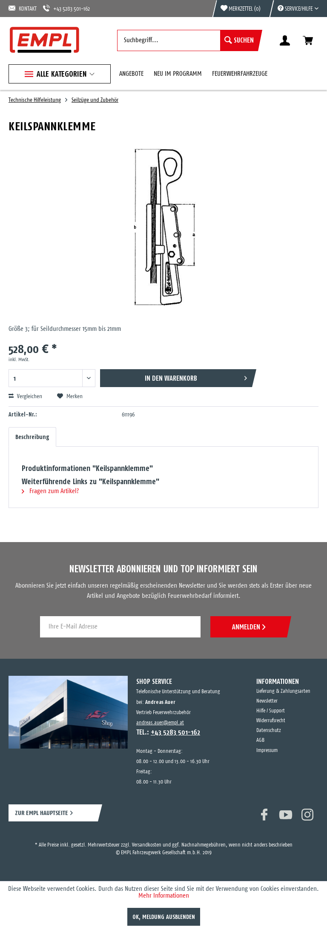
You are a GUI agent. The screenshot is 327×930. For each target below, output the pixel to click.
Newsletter (267, 701)
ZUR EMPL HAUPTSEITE (41, 812)
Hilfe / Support (270, 711)
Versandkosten (146, 845)
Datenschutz (268, 730)
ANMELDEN (248, 627)
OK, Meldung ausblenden (163, 916)
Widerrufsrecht (270, 720)
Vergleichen (25, 396)
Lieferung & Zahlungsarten (283, 691)
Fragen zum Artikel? (50, 491)
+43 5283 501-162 (66, 8)
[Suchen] (239, 40)
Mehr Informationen (163, 896)
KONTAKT (23, 8)
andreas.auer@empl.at (160, 722)
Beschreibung (32, 436)
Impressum (267, 750)
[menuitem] (293, 8)
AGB (260, 740)
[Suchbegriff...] (187, 40)
